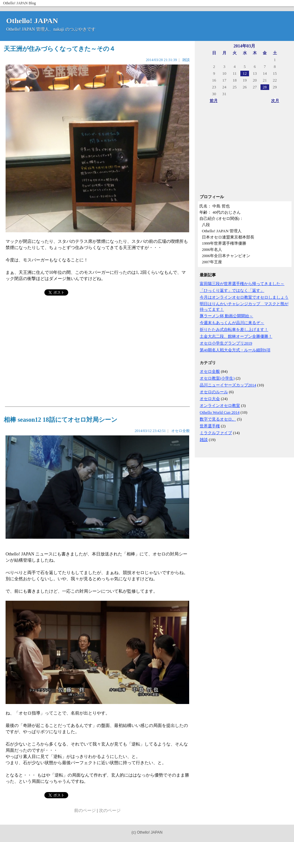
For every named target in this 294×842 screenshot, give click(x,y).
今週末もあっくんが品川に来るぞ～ (232, 322)
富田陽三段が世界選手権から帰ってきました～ (242, 283)
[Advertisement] (244, 150)
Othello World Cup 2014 (219, 412)
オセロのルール (214, 392)
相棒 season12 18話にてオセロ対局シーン (60, 419)
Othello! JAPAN (15, 3)
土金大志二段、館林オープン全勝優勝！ (236, 336)
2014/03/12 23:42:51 (150, 431)
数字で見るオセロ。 (218, 419)
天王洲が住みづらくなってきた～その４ (59, 48)
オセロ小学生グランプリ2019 (226, 343)
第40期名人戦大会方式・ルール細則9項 (235, 350)
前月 (214, 100)
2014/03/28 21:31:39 (161, 60)
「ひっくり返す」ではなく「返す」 (232, 290)
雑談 (204, 439)
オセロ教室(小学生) (217, 378)
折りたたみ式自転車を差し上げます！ (234, 329)
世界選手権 (210, 426)
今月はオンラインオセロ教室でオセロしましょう (244, 297)
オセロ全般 (210, 371)
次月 (275, 100)
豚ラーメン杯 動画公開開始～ (226, 316)
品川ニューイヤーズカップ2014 (228, 385)
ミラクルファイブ (216, 432)
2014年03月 (244, 46)
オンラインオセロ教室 (220, 405)
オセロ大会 (210, 398)
